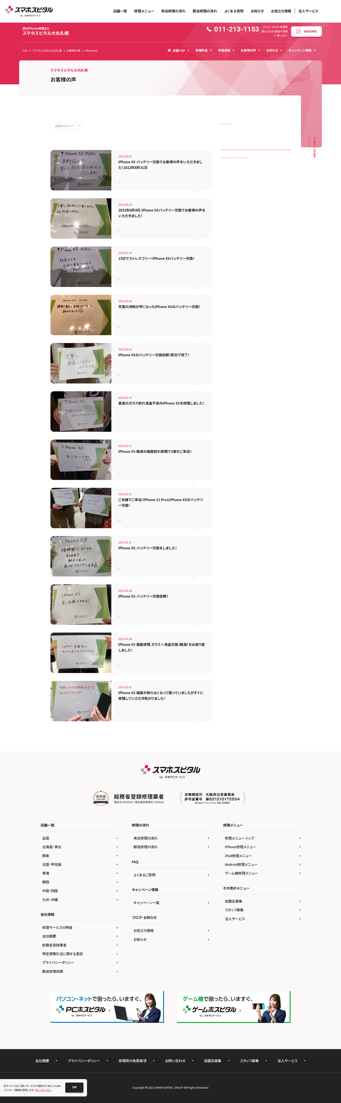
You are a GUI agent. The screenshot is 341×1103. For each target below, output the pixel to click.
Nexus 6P (229, 261)
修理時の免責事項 (132, 1060)
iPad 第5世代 (231, 189)
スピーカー (252, 125)
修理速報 (224, 50)
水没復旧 (254, 143)
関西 (45, 882)
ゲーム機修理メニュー (241, 873)
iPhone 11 (253, 189)
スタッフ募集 (234, 909)
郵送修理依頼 (52, 971)
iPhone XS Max (273, 252)
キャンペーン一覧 (146, 902)
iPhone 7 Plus (271, 216)
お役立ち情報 (281, 10)
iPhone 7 (249, 216)
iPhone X (261, 243)
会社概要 (49, 936)
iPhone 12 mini (253, 198)
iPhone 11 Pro (154, 518)
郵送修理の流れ (205, 10)
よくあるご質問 (144, 874)
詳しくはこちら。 (43, 1090)
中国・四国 (50, 890)
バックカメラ (267, 134)
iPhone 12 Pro (232, 207)
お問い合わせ (175, 1060)
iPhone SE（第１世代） (236, 234)
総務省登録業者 (54, 945)
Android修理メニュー (241, 864)
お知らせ (257, 10)
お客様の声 (248, 50)
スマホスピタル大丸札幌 (46, 31)
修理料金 (202, 50)
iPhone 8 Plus (251, 225)
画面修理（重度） (130, 421)
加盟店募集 (233, 901)
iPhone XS (152, 180)
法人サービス (308, 10)
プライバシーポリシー (58, 962)
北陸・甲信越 (51, 864)
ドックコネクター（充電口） (238, 134)
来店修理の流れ (173, 10)
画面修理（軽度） (130, 469)
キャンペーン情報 (299, 50)
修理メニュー (144, 10)
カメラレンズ (230, 125)
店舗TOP (176, 50)
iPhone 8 (229, 225)
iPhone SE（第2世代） (269, 234)
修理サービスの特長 (57, 927)
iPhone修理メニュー (240, 846)
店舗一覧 (120, 10)
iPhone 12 (230, 198)
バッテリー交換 (129, 180)
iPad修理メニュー (238, 855)
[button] (74, 1087)
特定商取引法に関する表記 (62, 953)
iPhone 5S (255, 207)
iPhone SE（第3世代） (236, 243)
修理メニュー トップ (239, 838)
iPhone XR (230, 252)
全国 (45, 838)
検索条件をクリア (65, 126)
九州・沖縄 (50, 899)
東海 (45, 873)
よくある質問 (234, 10)
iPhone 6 (275, 207)
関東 (45, 855)
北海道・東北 (51, 846)
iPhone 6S (230, 216)
